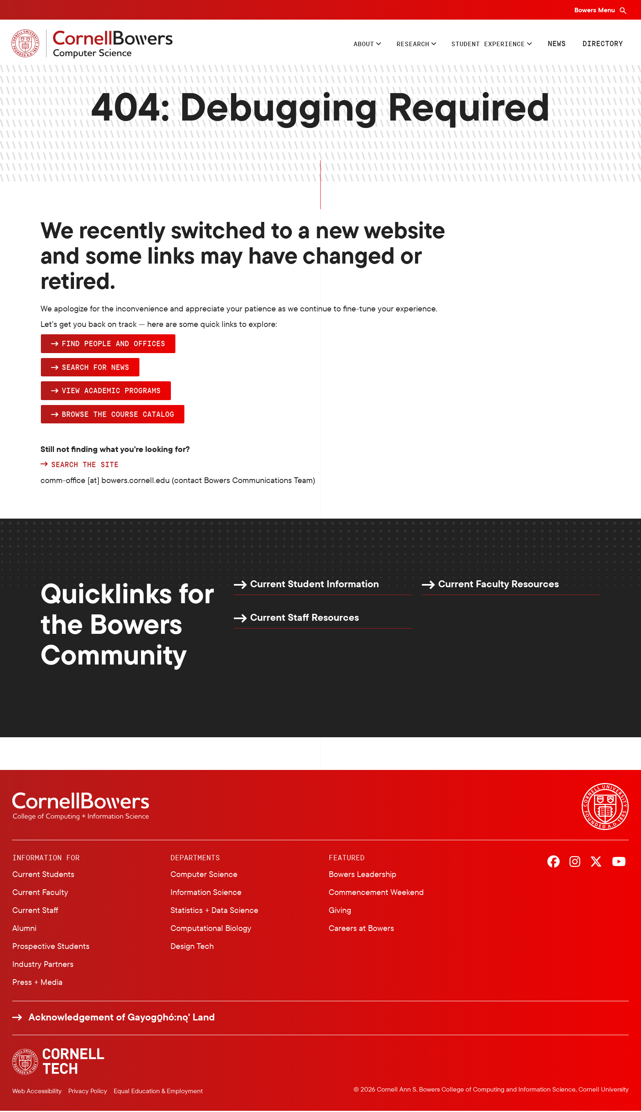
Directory (602, 44)
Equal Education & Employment (158, 1091)
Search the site (85, 465)
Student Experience (482, 44)
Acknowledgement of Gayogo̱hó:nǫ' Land (122, 1018)
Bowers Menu (595, 10)
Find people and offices (113, 344)
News (556, 44)
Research (401, 44)
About (347, 44)
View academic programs (111, 391)
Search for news (95, 368)
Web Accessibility (37, 1091)
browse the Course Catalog (118, 415)
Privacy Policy (87, 1091)
